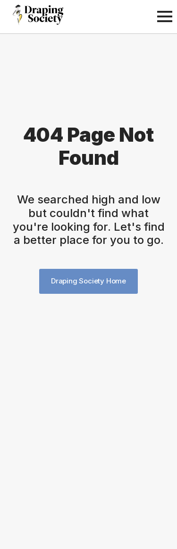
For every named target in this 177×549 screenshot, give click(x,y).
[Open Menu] (164, 16)
